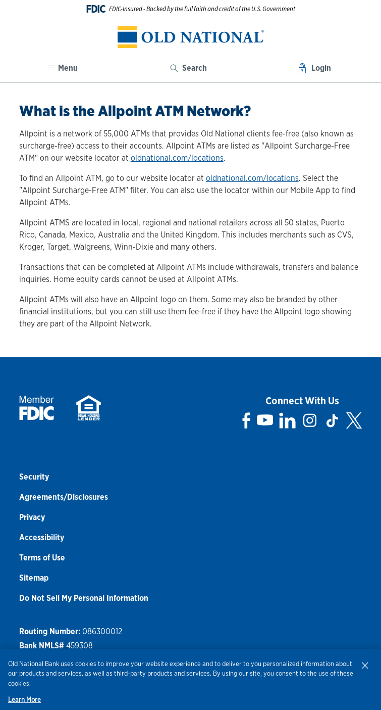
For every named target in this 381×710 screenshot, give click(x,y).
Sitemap (33, 578)
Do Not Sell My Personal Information (83, 598)
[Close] (365, 665)
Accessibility (41, 537)
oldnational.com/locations (177, 158)
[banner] (190, 37)
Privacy (32, 517)
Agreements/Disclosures (63, 497)
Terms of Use (42, 557)
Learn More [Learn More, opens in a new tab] (24, 699)
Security (34, 477)
